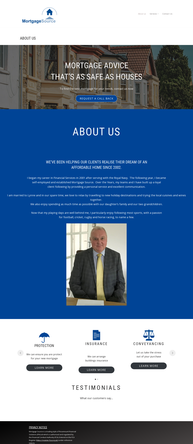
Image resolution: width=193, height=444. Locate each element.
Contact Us (167, 13)
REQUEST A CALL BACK (96, 98)
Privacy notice (38, 427)
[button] (158, 13)
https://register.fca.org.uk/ (47, 440)
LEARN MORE (44, 367)
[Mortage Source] (39, 13)
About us (142, 13)
